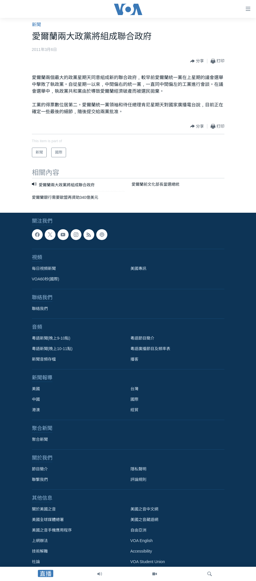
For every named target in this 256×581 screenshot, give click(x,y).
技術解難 (40, 551)
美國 (36, 389)
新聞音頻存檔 (44, 359)
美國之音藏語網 (144, 520)
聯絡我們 (40, 309)
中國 (36, 399)
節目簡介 (40, 469)
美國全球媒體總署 (48, 520)
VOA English (141, 541)
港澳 (36, 410)
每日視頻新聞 (44, 268)
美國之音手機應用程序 (52, 530)
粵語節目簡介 (142, 338)
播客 (134, 359)
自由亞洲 (138, 530)
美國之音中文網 (144, 509)
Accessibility (141, 551)
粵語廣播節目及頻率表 (150, 349)
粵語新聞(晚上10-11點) (52, 349)
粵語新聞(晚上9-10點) (51, 338)
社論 (36, 562)
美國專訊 (138, 268)
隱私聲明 (138, 469)
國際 (134, 399)
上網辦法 (40, 541)
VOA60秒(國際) (45, 279)
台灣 (134, 389)
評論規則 (138, 479)
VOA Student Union (147, 562)
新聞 (36, 24)
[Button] (197, 61)
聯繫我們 (40, 479)
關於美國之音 (44, 509)
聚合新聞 (40, 439)
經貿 (134, 410)
